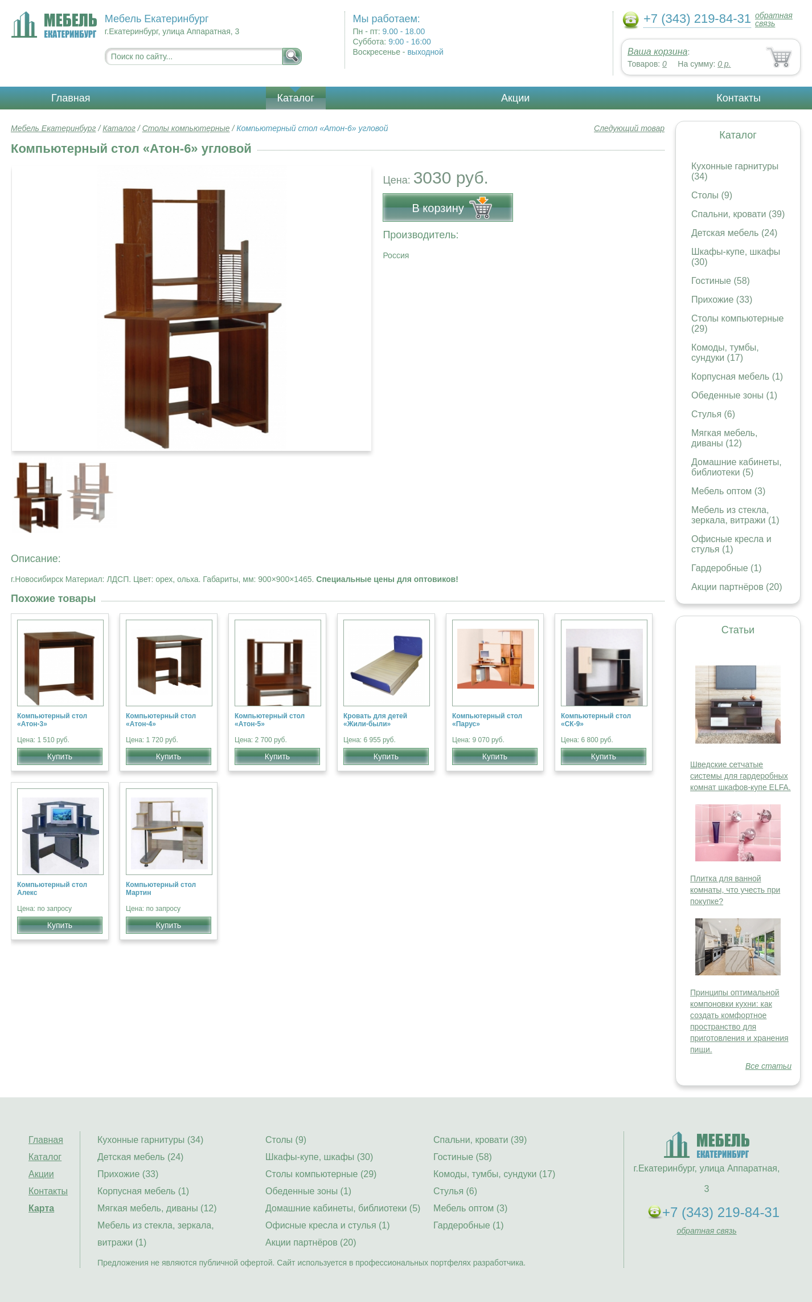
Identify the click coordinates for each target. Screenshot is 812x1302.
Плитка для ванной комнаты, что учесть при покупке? (735, 890)
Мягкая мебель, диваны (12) (724, 438)
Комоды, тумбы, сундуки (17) (725, 353)
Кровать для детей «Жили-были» (375, 720)
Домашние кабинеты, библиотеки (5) (736, 467)
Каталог (295, 98)
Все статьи (768, 1066)
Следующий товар (629, 128)
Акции (515, 98)
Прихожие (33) (721, 299)
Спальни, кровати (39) (738, 214)
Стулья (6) (713, 414)
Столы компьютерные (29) (320, 1174)
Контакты (738, 98)
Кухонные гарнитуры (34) (150, 1140)
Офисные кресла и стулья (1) (731, 544)
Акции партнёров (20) (736, 587)
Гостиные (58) (720, 281)
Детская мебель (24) (734, 233)
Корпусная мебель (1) (737, 376)
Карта (41, 1208)
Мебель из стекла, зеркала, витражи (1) (735, 515)
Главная (71, 98)
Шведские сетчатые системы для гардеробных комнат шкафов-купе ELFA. (740, 776)
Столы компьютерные (186, 128)
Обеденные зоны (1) (734, 395)
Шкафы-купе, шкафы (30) (319, 1157)
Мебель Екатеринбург (53, 128)
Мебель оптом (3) (728, 491)
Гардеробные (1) (726, 568)
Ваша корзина (657, 51)
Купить (59, 756)
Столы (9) (711, 195)
